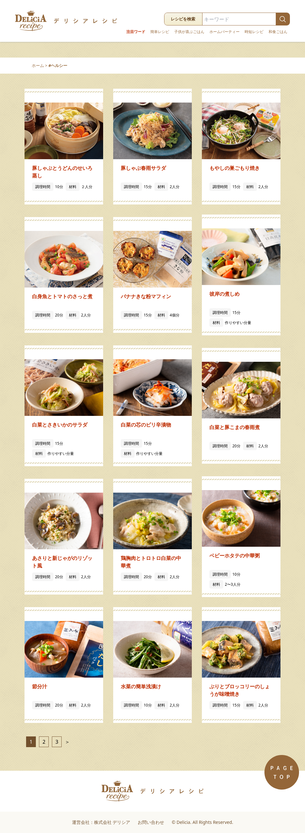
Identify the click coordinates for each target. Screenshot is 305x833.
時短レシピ (254, 31)
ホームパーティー (224, 31)
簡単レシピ (159, 31)
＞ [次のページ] (66, 741)
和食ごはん (278, 31)
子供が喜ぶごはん (189, 31)
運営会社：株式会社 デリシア (101, 822)
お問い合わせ (151, 822)
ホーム (38, 65)
